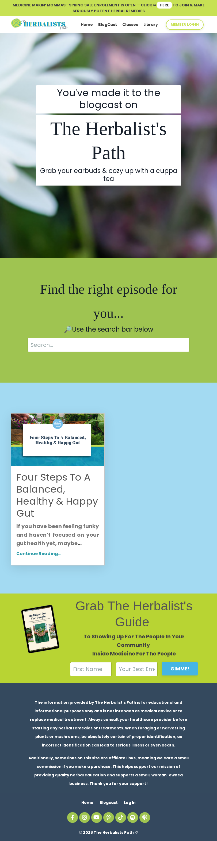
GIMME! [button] (179, 668)
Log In (130, 802)
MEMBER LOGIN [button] (185, 24)
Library (150, 24)
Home (87, 24)
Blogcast (109, 802)
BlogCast (107, 24)
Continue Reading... (38, 554)
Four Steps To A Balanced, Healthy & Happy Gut (57, 495)
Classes (130, 24)
